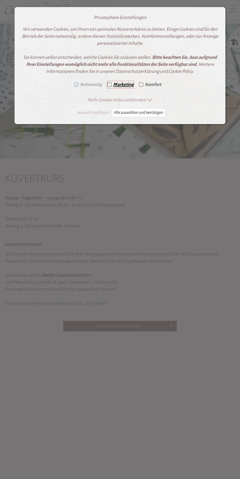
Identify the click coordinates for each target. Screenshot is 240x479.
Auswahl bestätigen (93, 113)
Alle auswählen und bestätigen (138, 113)
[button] (120, 99)
